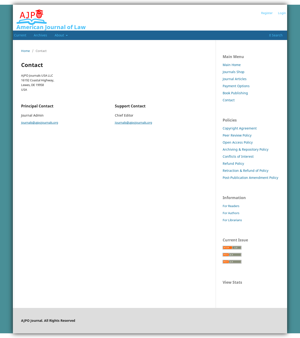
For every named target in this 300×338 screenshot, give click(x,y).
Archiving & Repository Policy (245, 149)
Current (20, 35)
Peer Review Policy (237, 135)
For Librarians (232, 220)
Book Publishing (235, 93)
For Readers (231, 206)
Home (25, 51)
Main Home (232, 65)
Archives (40, 35)
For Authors (231, 213)
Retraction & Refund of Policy (245, 170)
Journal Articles (235, 79)
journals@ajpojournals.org (39, 122)
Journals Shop (233, 72)
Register (267, 13)
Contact (229, 100)
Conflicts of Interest (238, 156)
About (60, 35)
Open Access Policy (238, 142)
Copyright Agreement (240, 128)
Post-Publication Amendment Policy (250, 177)
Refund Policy (233, 163)
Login (282, 13)
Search (276, 35)
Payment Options (236, 86)
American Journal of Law (51, 27)
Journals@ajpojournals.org (133, 122)
